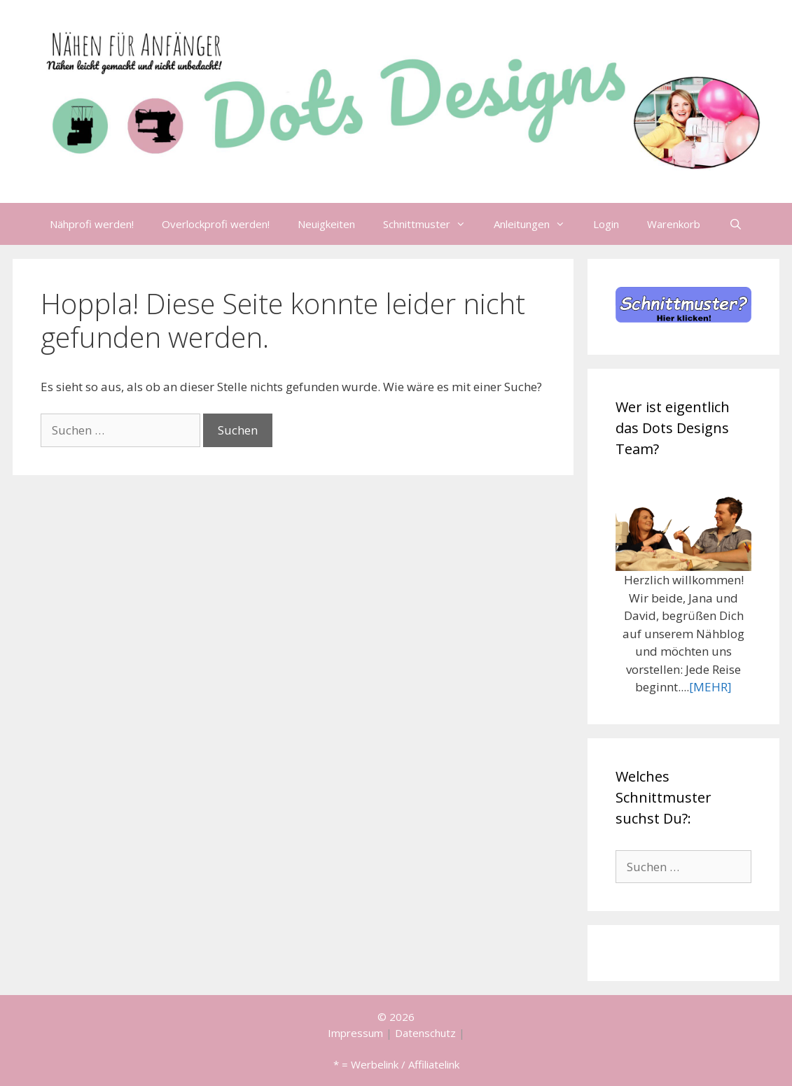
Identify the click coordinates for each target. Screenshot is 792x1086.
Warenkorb (673, 224)
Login (606, 224)
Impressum (355, 1033)
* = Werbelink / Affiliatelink (396, 1064)
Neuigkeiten (326, 224)
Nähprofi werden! (92, 224)
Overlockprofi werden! (216, 224)
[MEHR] (710, 687)
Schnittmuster (431, 224)
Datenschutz (425, 1033)
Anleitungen (536, 224)
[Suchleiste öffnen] (735, 224)
